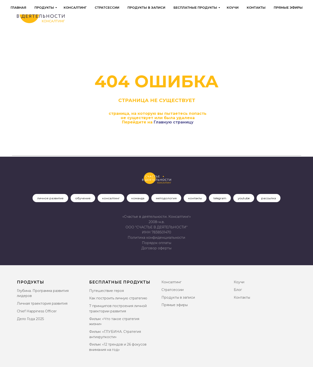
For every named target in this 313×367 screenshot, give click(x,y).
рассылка (268, 198)
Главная (18, 7)
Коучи (233, 7)
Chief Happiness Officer (37, 311)
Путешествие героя (106, 291)
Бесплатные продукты (195, 7)
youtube (244, 198)
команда (137, 198)
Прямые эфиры (288, 7)
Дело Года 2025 (30, 319)
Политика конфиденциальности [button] (156, 237)
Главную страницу (173, 122)
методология (166, 198)
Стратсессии (107, 7)
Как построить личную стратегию (118, 298)
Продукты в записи (146, 7)
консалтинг (111, 198)
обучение (83, 198)
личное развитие (50, 198)
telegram (219, 198)
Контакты (256, 7)
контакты (195, 198)
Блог (238, 290)
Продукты (44, 7)
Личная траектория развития (42, 303)
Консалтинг (75, 7)
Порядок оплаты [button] (156, 243)
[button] (156, 248)
